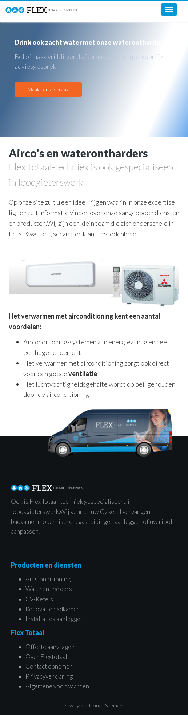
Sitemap (113, 705)
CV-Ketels (39, 599)
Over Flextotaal (46, 656)
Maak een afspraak (48, 89)
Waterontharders (48, 589)
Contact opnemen (49, 666)
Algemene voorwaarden (57, 686)
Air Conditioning (48, 579)
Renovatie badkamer (52, 609)
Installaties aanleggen (54, 619)
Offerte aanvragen (50, 647)
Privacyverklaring (49, 676)
